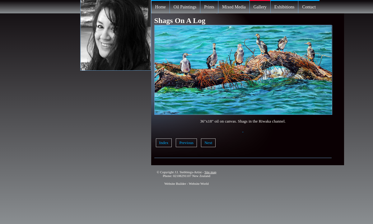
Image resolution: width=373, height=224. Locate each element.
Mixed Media (234, 7)
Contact (309, 7)
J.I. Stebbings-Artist (188, 172)
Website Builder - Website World (186, 183)
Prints (209, 7)
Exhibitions (284, 7)
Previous (186, 142)
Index (164, 142)
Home (160, 7)
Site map (210, 172)
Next (208, 142)
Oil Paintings (185, 7)
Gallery (260, 7)
